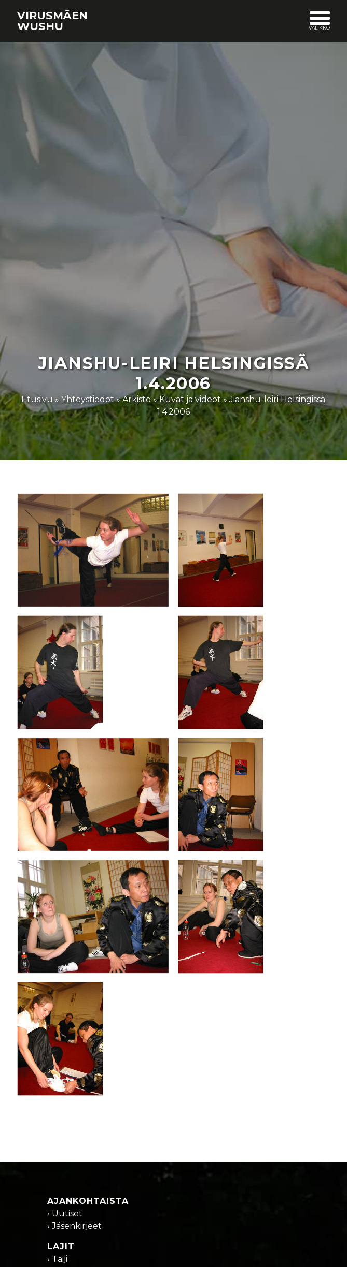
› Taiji (57, 1259)
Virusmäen (52, 21)
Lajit (61, 1246)
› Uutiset (64, 1213)
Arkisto (136, 399)
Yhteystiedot (87, 399)
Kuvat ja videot (190, 399)
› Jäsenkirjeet (74, 1226)
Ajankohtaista (88, 1201)
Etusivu (37, 399)
